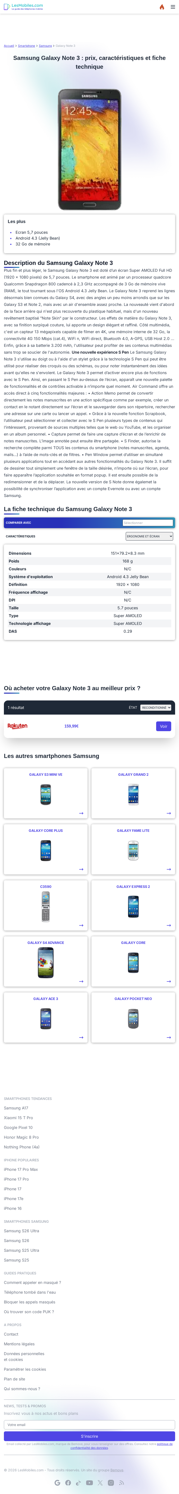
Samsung (45, 46)
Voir (163, 726)
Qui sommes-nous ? (22, 1388)
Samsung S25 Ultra (21, 1250)
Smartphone (26, 46)
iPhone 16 (13, 1208)
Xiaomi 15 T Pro (18, 1117)
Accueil (9, 46)
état (133, 707)
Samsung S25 (16, 1260)
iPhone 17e (13, 1198)
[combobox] (147, 523)
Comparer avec (18, 522)
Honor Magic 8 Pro (21, 1137)
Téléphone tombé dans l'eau (30, 1292)
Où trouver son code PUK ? (29, 1311)
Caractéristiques (20, 536)
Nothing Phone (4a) (22, 1147)
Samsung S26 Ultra (21, 1230)
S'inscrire (89, 1436)
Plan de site (14, 1379)
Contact (11, 1334)
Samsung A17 (16, 1108)
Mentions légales (19, 1343)
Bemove (116, 1470)
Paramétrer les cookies (25, 1369)
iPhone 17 (12, 1188)
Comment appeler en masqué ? (32, 1282)
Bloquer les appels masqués (29, 1302)
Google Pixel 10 (18, 1127)
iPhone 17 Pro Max (21, 1169)
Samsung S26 (16, 1240)
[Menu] (173, 7)
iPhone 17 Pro (16, 1179)
